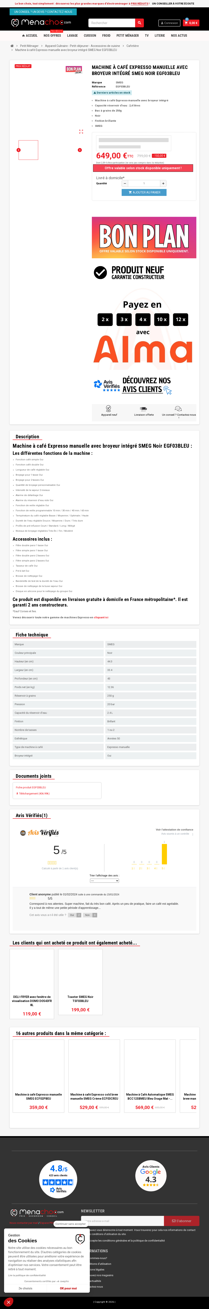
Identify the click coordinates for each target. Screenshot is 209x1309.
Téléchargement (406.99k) (33, 793)
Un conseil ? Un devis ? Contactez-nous (43, 11)
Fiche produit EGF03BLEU (31, 787)
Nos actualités (92, 1280)
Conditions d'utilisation (97, 1263)
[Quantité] (144, 183)
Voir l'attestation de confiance (174, 829)
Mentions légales (94, 1269)
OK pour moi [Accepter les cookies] (68, 1288)
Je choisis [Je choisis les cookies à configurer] (25, 1288)
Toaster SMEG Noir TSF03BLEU (80, 999)
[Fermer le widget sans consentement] (71, 1224)
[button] (8, 1302)
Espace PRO (47, 1222)
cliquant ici (101, 617)
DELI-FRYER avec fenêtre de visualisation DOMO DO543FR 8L (32, 1001)
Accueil (30, 36)
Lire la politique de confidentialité (27, 1275)
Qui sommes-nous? (95, 1258)
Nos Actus (179, 36)
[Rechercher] (116, 23)
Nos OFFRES (53, 34)
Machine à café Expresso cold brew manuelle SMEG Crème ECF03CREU (94, 1096)
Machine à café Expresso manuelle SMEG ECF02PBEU (38, 1096)
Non (91, 915)
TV (147, 36)
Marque (97, 82)
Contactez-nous (93, 1286)
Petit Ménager (128, 36)
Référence (99, 86)
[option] (32, 984)
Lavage (72, 36)
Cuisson (90, 36)
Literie (160, 36)
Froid (106, 36)
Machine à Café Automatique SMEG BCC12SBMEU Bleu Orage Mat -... (150, 1096)
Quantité (101, 183)
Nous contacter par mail (24, 1222)
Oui (75, 915)
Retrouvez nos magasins (98, 1275)
